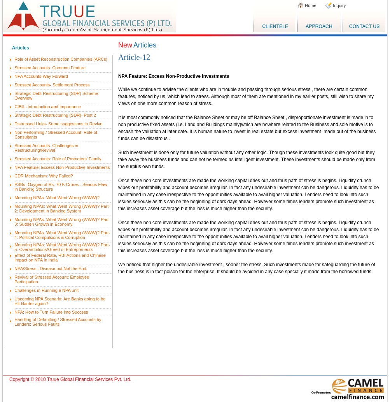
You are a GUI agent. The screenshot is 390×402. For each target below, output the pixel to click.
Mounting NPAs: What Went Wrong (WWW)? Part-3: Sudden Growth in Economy (62, 221)
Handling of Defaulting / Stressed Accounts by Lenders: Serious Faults (57, 322)
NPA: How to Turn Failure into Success (51, 312)
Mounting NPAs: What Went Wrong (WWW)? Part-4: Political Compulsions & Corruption (62, 235)
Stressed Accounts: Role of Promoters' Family (57, 158)
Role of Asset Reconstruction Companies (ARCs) (60, 59)
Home (310, 5)
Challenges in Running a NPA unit (46, 290)
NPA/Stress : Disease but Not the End (50, 268)
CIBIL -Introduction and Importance (47, 106)
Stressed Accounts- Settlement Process (51, 85)
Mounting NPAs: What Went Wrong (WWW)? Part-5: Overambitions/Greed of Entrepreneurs (62, 247)
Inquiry (339, 5)
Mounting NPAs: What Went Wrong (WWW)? (57, 197)
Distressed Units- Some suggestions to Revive (58, 123)
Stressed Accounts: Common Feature (50, 67)
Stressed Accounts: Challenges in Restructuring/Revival (46, 148)
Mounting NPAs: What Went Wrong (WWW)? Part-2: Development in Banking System (62, 208)
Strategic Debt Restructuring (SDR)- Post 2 (55, 115)
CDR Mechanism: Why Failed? (43, 176)
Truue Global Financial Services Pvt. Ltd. (89, 379)
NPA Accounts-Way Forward (41, 76)
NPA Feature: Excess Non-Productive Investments (62, 167)
